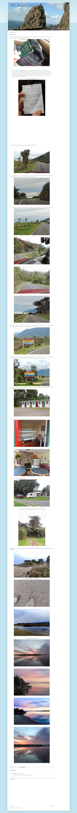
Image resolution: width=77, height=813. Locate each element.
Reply (13, 776)
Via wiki (11, 68)
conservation (43, 70)
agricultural (37, 70)
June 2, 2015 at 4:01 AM (20, 773)
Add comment (12, 779)
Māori (17, 71)
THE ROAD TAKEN (24, 5)
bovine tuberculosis (37, 71)
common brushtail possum (18, 70)
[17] (28, 75)
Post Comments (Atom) (17, 807)
